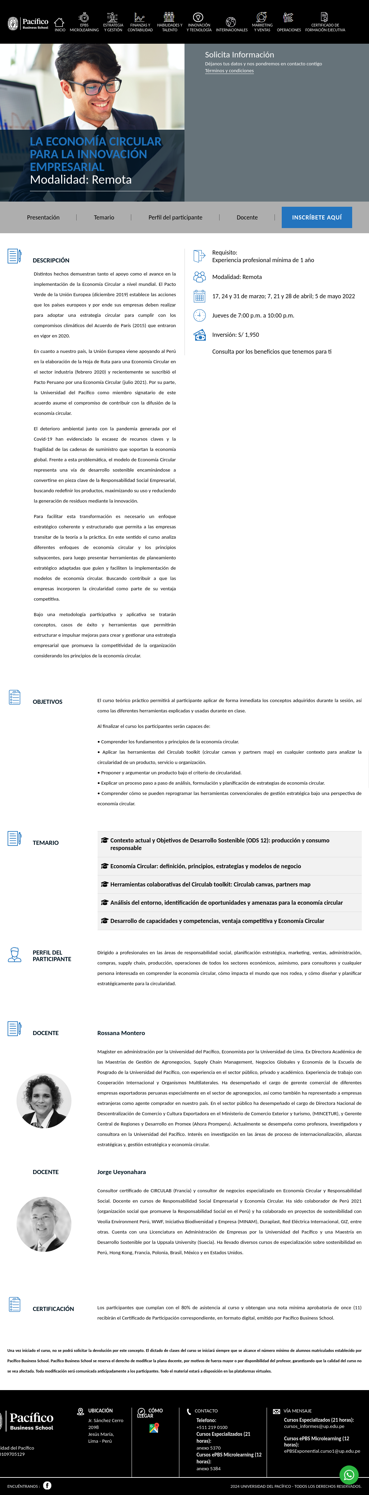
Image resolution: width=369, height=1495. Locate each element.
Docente (247, 217)
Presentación (43, 217)
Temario (104, 217)
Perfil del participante (175, 217)
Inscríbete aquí (317, 217)
